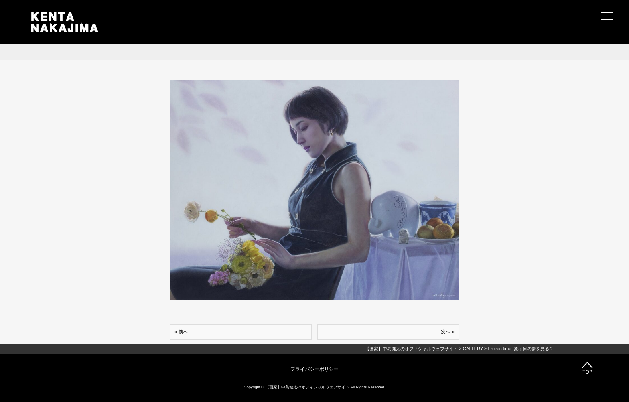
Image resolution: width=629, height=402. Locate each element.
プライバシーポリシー (314, 369)
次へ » (448, 332)
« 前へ (181, 332)
